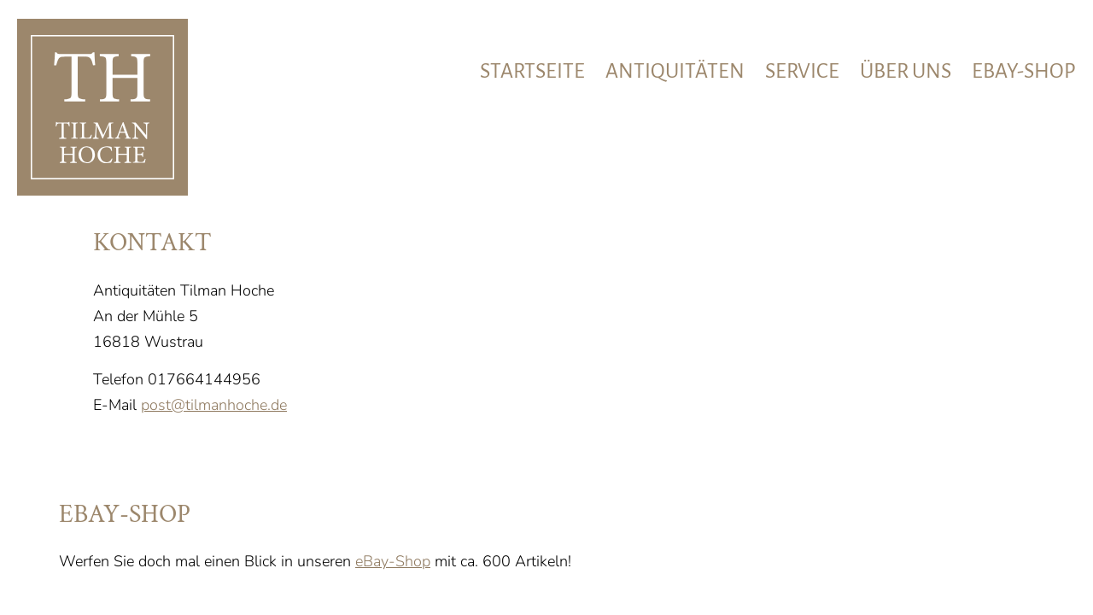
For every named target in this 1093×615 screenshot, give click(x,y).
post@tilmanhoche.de (214, 405)
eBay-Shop (392, 561)
